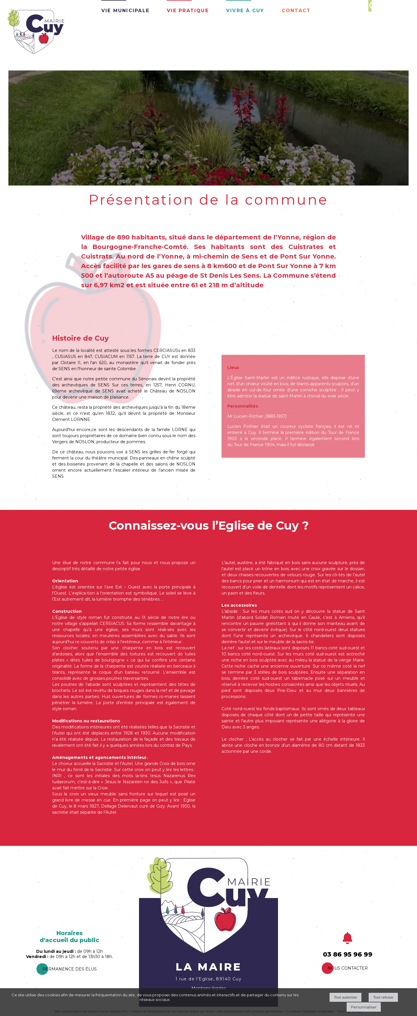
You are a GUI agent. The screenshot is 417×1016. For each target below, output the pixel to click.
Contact (296, 10)
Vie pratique (188, 10)
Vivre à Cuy (245, 10)
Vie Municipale (125, 10)
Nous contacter (348, 968)
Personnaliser (363, 1007)
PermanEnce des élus (69, 969)
